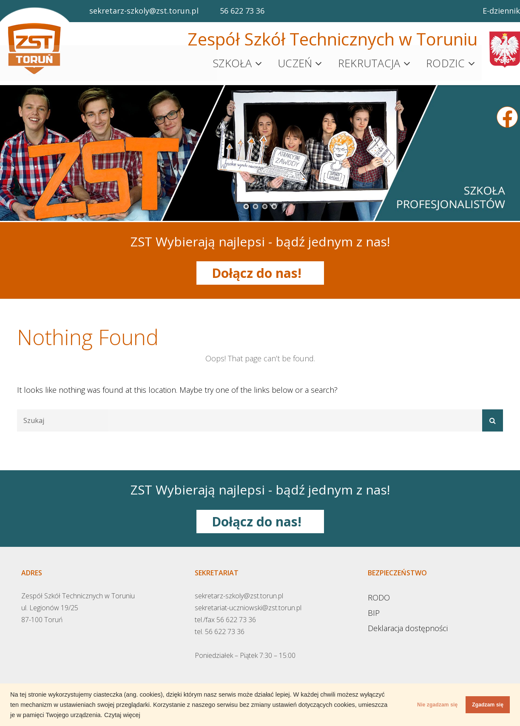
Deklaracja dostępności (408, 625)
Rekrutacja (369, 61)
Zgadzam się (479, 705)
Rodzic (445, 61)
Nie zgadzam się (412, 705)
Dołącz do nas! (260, 270)
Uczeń (295, 61)
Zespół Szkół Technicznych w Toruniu (332, 39)
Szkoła (232, 61)
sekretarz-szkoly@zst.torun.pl (144, 11)
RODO (379, 594)
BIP (374, 610)
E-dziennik (501, 11)
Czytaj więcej (213, 715)
